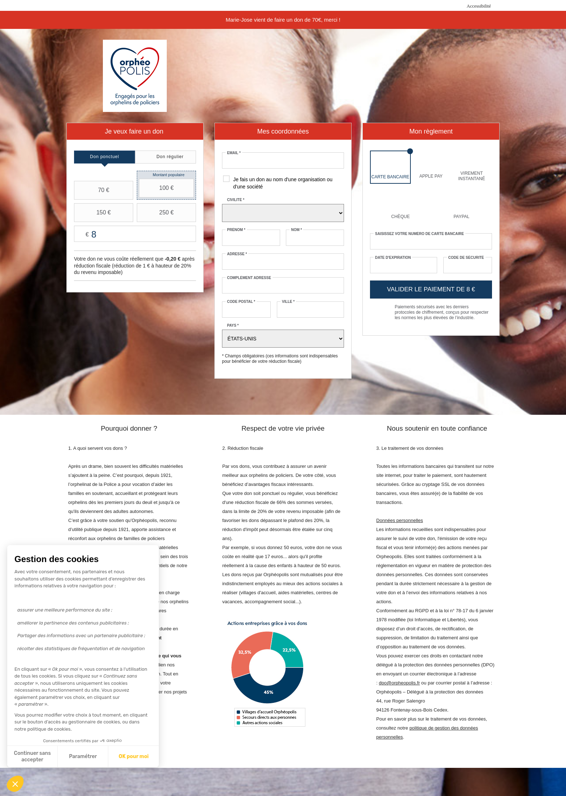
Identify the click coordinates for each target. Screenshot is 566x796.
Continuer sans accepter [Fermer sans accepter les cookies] (32, 756)
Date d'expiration (393, 258)
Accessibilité (479, 6)
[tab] (104, 157)
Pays (233, 325)
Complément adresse (249, 278)
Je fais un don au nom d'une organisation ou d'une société (282, 183)
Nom (296, 230)
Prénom (236, 230)
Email (234, 153)
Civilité (235, 200)
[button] (15, 783)
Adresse (237, 254)
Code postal (241, 302)
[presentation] (104, 157)
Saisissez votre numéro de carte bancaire (419, 234)
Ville (288, 302)
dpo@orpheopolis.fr (399, 683)
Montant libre (135, 234)
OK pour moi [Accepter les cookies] (134, 756)
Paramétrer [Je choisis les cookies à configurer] (83, 756)
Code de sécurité (466, 258)
